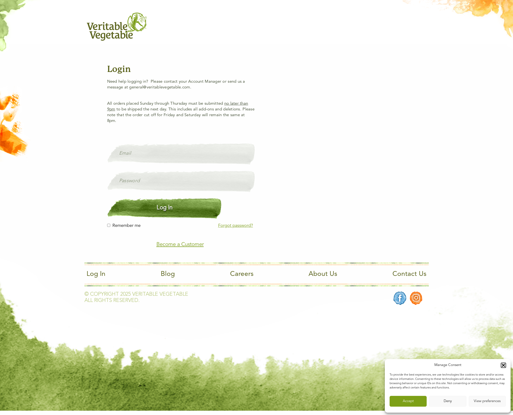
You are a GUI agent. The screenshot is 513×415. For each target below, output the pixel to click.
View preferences (487, 401)
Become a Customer (180, 244)
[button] (503, 365)
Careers (242, 274)
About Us (323, 274)
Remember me (126, 226)
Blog (168, 274)
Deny (448, 401)
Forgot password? (235, 226)
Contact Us (409, 274)
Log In (96, 274)
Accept (408, 401)
